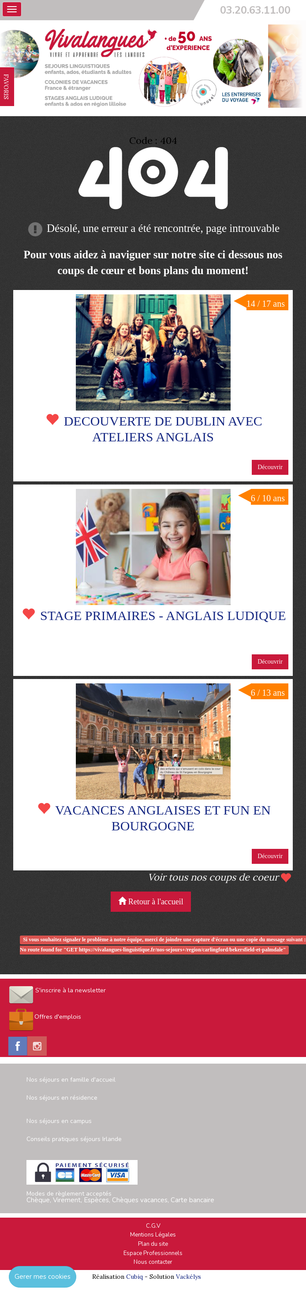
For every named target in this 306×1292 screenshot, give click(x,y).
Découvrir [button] (270, 467)
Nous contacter (153, 1262)
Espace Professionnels (153, 1253)
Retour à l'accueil (150, 901)
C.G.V (153, 1226)
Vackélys (188, 1277)
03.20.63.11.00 (255, 10)
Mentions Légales (153, 1235)
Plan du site (153, 1244)
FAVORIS (6, 86)
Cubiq (134, 1277)
